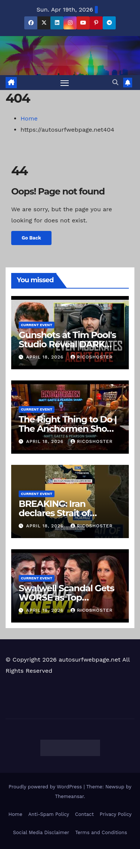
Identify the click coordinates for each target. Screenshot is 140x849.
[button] (115, 82)
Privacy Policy (115, 814)
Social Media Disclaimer (41, 832)
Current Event (36, 325)
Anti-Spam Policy (48, 814)
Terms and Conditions (101, 832)
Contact (84, 814)
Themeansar (69, 796)
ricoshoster (92, 357)
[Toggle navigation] (64, 82)
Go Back (31, 238)
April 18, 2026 (45, 357)
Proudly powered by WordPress (46, 786)
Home (29, 118)
